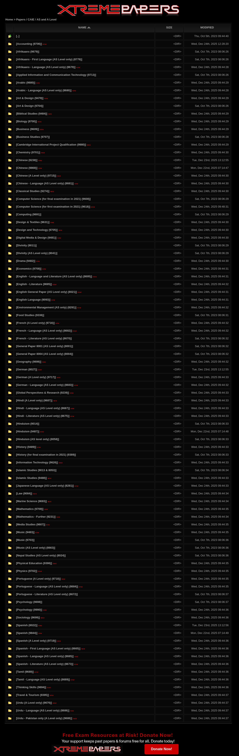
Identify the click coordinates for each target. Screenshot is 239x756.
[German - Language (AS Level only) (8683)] (44, 385)
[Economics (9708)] (28, 268)
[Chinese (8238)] (26, 160)
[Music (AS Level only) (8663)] (35, 547)
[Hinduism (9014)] (27, 423)
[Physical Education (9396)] (34, 563)
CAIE (31, 19)
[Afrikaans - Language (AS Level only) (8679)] (45, 67)
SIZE (169, 27)
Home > (10, 19)
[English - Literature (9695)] (34, 284)
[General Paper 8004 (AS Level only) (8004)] (44, 353)
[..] (17, 36)
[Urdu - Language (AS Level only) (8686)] (42, 710)
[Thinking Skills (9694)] (31, 687)
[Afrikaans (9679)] (27, 51)
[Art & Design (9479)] (29, 98)
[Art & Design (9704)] (29, 105)
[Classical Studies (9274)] (32, 191)
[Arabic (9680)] (25, 82)
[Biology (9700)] (26, 121)
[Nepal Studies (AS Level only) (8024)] (41, 555)
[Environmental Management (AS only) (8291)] (46, 307)
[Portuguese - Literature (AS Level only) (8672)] (47, 594)
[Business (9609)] (27, 129)
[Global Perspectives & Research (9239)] (42, 392)
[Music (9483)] (25, 532)
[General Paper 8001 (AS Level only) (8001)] (44, 346)
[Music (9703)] (25, 540)
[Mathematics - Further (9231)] (35, 516)
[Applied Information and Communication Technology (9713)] (56, 74)
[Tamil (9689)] (25, 671)
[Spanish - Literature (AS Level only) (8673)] (44, 664)
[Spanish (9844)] (26, 633)
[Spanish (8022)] (26, 625)
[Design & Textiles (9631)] (32, 222)
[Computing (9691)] (28, 214)
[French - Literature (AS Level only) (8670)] (44, 338)
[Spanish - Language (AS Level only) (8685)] (45, 656)
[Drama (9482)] (25, 260)
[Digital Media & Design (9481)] (36, 237)
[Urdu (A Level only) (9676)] (34, 702)
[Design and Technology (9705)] (36, 229)
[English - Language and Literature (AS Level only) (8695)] (54, 276)
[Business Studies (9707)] (33, 136)
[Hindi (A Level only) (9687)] (34, 400)
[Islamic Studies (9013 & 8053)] (36, 470)
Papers (21, 19)
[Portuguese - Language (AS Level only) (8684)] (47, 586)
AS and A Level (47, 19)
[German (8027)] (26, 369)
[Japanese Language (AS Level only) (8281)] (45, 485)
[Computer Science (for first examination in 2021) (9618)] (53, 206)
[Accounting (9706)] (29, 43)
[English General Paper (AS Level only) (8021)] (46, 291)
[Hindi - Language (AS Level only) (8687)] (43, 408)
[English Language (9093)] (33, 299)
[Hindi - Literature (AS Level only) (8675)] (42, 416)
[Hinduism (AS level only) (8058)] (37, 439)
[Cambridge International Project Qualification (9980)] (51, 144)
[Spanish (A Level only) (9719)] (36, 640)
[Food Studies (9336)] (30, 315)
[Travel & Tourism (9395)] (32, 695)
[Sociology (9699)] (28, 617)
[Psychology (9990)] (29, 609)
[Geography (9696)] (28, 361)
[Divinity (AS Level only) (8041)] (36, 253)
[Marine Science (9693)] (31, 501)
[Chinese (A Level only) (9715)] (36, 175)
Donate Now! (161, 749)
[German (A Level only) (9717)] (36, 377)
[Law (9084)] (24, 493)
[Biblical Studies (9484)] (31, 113)
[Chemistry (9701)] (28, 152)
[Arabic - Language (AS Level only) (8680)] (43, 90)
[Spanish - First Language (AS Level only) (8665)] (48, 648)
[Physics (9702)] (26, 571)
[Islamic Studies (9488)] (31, 478)
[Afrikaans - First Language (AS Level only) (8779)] (49, 59)
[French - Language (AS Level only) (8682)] (44, 330)
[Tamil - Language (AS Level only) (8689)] (43, 679)
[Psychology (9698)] (29, 602)
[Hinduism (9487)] (27, 431)
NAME (84, 27)
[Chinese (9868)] (26, 167)
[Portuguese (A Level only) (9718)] (38, 578)
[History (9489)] (26, 447)
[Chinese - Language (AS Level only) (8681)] (45, 183)
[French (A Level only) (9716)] (35, 322)
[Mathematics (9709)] (29, 509)
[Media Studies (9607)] (30, 524)
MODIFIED (207, 27)
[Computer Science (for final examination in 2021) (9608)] (53, 198)
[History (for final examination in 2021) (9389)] (46, 454)
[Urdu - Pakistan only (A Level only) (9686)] (44, 718)
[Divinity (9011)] (26, 245)
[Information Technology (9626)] (37, 462)
